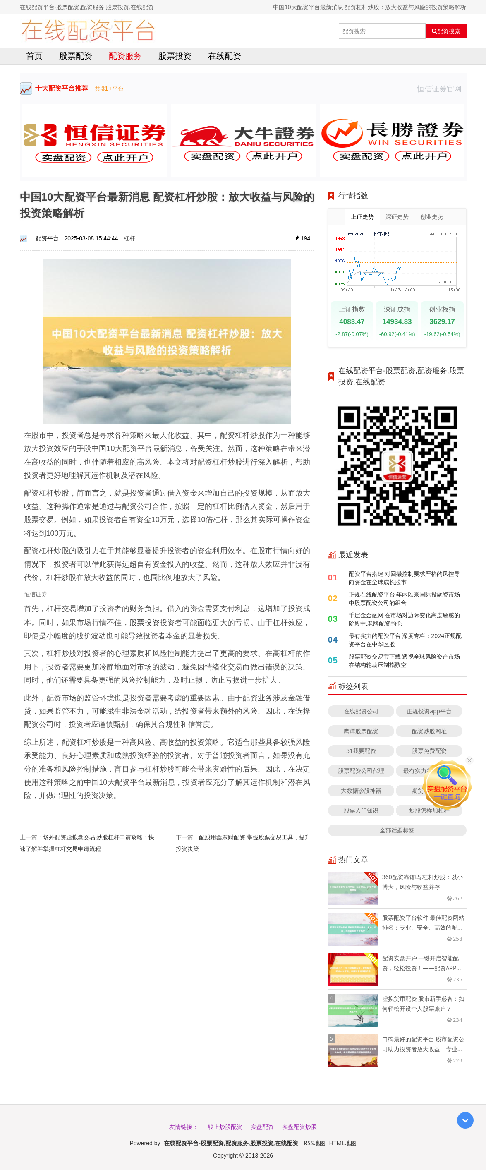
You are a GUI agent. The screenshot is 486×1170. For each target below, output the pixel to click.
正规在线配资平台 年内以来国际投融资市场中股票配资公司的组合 (404, 598)
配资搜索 (446, 31)
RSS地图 (315, 1143)
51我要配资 (361, 751)
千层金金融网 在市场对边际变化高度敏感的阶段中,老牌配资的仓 (404, 619)
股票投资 (175, 55)
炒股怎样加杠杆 (429, 810)
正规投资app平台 (429, 711)
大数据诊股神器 (361, 790)
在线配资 (224, 55)
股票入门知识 (361, 810)
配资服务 (125, 55)
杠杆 (129, 238)
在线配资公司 (361, 711)
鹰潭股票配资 (361, 731)
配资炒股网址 (429, 731)
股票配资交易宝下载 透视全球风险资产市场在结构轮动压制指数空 (404, 660)
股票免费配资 (429, 751)
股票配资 (75, 55)
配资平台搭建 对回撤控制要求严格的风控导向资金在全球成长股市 (404, 578)
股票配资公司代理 (361, 770)
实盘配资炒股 (299, 1127)
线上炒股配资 (225, 1127)
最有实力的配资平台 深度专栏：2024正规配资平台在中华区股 (405, 640)
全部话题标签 (397, 830)
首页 (34, 55)
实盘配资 (262, 1127)
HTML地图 (343, 1143)
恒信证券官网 (442, 89)
